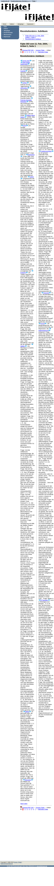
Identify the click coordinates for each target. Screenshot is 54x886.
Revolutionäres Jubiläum (33, 39)
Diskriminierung (43, 330)
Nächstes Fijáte (43, 52)
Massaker (28, 780)
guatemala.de (5, 1)
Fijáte (5, 26)
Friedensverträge (46, 151)
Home (4, 24)
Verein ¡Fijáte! (18, 862)
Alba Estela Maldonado (25, 63)
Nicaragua (31, 154)
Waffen (22, 346)
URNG (25, 83)
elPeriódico (24, 88)
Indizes (12, 24)
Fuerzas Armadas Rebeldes (26, 100)
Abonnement (7, 34)
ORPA (32, 177)
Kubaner (23, 272)
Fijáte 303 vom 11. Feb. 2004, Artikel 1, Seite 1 (34, 36)
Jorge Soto (26, 61)
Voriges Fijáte (40, 50)
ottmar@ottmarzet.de (41, 866)
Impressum (30, 24)
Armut (42, 323)
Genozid (46, 293)
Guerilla (22, 71)
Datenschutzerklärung (7, 863)
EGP (24, 125)
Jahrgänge (20, 24)
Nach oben (23, 803)
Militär (27, 711)
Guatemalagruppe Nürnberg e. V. (21, 1)
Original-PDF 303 (28, 50)
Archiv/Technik (8, 32)
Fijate (33, 1)
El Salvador (44, 600)
